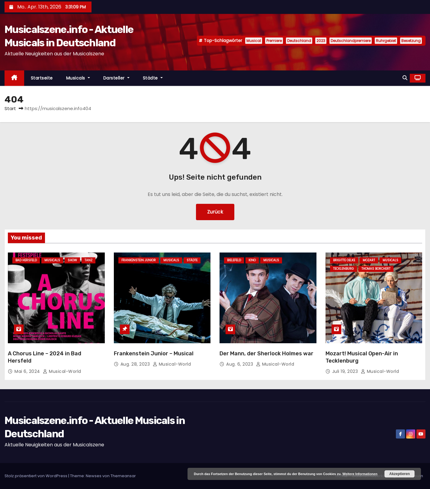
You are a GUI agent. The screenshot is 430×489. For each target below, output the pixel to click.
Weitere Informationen (359, 474)
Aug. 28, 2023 (135, 364)
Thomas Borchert (375, 268)
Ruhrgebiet (386, 40)
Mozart (369, 260)
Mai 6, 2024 (27, 371)
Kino (252, 260)
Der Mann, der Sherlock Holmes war (266, 353)
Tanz (88, 260)
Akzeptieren (399, 474)
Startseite (42, 78)
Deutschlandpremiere (351, 40)
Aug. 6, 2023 (240, 364)
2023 (320, 40)
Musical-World (62, 371)
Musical (253, 40)
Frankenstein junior (138, 260)
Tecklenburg (343, 268)
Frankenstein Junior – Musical (154, 353)
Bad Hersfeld (26, 260)
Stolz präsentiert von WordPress (36, 476)
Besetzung (411, 40)
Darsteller (116, 78)
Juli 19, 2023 (345, 371)
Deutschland (299, 40)
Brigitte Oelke (344, 260)
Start (10, 108)
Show (72, 260)
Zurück (215, 211)
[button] (405, 77)
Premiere (274, 40)
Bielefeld (234, 260)
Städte (153, 78)
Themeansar (123, 476)
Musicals (78, 78)
